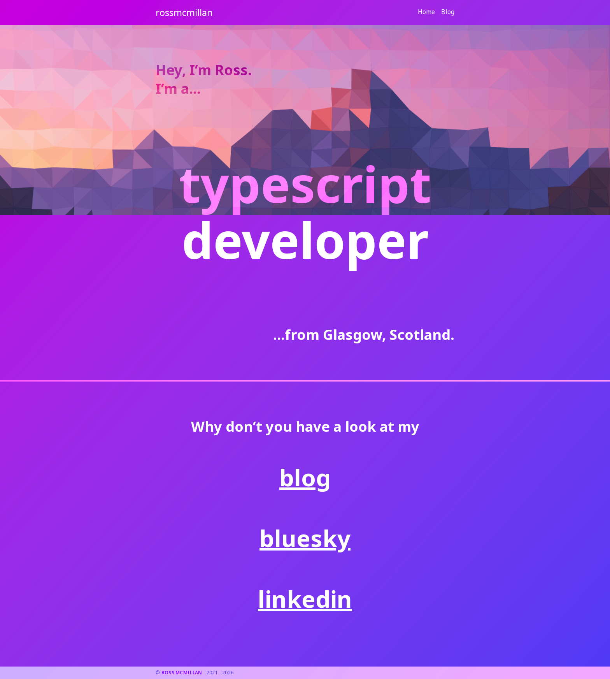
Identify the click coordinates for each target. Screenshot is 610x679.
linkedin (305, 599)
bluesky (305, 538)
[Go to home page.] (184, 12)
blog (305, 477)
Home (426, 11)
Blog (447, 11)
